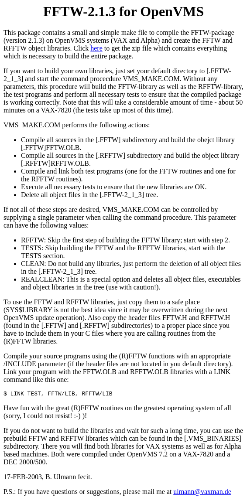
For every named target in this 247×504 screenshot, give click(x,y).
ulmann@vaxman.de (202, 493)
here (96, 48)
